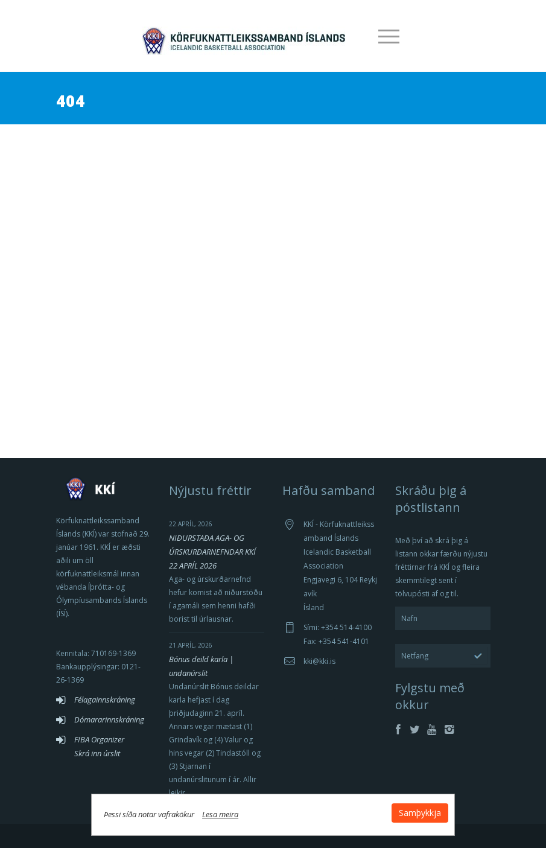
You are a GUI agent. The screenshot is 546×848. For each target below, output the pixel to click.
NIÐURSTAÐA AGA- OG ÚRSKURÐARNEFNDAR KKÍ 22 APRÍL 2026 (212, 551)
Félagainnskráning (104, 699)
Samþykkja (419, 812)
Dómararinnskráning (109, 719)
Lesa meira (221, 814)
